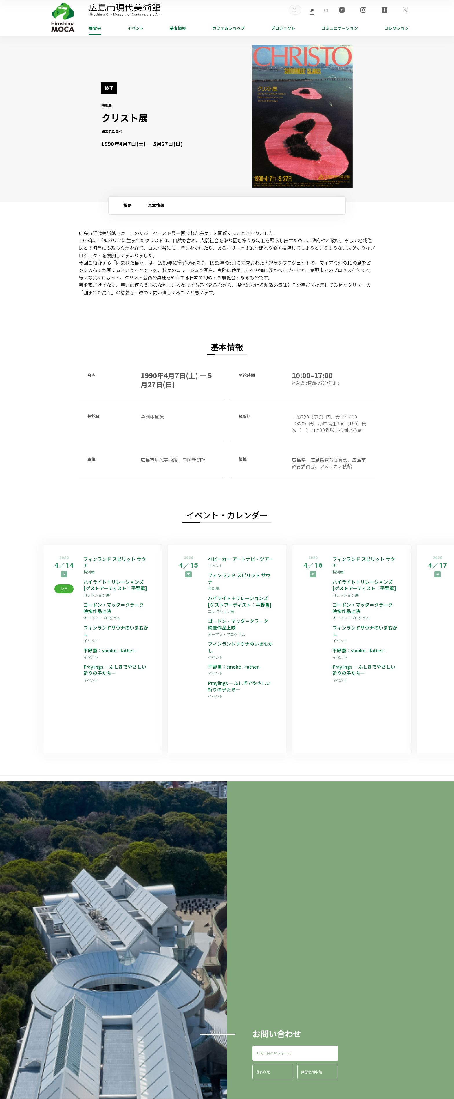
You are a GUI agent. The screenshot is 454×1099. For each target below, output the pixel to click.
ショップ (228, 28)
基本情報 (178, 28)
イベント (135, 28)
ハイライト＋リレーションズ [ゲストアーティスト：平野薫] (115, 585)
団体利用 (263, 1071)
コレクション (396, 28)
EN (326, 10)
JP (312, 10)
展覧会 (95, 28)
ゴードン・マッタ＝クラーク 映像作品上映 (115, 607)
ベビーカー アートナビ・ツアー (240, 559)
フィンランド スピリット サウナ (114, 562)
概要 (127, 205)
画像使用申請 (311, 1071)
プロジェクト (283, 28)
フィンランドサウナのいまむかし (115, 630)
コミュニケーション (339, 28)
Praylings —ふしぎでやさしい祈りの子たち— (114, 669)
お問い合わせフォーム (273, 1052)
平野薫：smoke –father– (109, 650)
